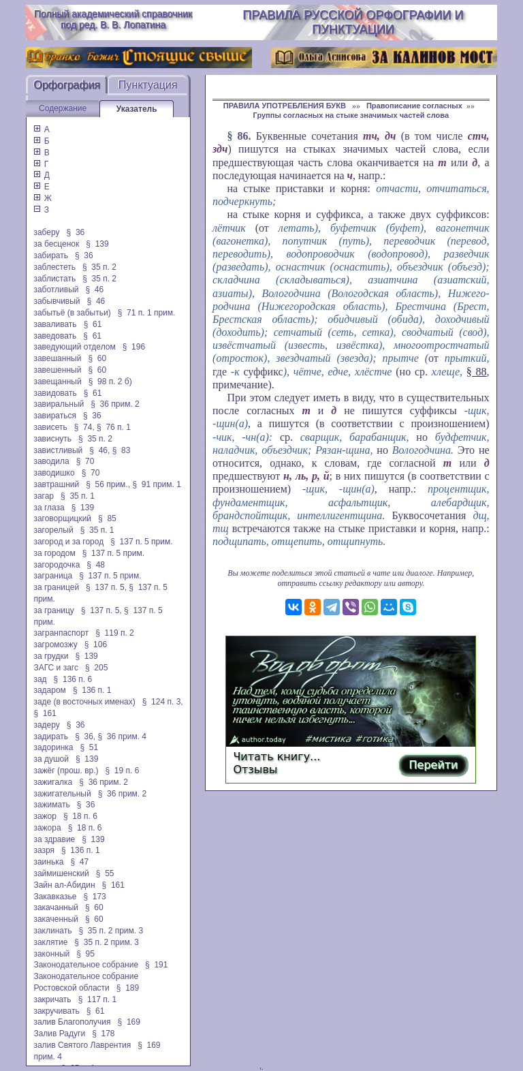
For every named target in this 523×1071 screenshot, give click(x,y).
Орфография (66, 85)
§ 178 (103, 1033)
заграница (52, 575)
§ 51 (89, 747)
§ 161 (44, 713)
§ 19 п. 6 (123, 770)
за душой (51, 759)
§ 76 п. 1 (114, 427)
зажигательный (62, 793)
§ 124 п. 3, (162, 702)
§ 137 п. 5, (106, 587)
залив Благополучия (71, 1022)
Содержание (62, 108)
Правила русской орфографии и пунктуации (352, 22)
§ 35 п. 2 (99, 267)
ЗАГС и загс (55, 667)
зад (39, 679)
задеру (46, 725)
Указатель (136, 109)
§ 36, (85, 736)
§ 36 (76, 232)
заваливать (54, 324)
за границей (56, 587)
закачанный (55, 907)
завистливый (57, 450)
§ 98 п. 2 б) (110, 381)
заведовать (54, 336)
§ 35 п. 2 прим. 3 (110, 930)
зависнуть (52, 439)
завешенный (57, 370)
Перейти (433, 764)
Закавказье (54, 896)
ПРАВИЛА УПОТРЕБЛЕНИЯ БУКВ (285, 106)
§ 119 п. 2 (114, 633)
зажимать (51, 804)
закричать (52, 999)
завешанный (57, 358)
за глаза (48, 507)
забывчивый (56, 301)
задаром (49, 690)
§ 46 (95, 289)
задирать (50, 736)
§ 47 (79, 862)
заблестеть (54, 267)
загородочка (56, 565)
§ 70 (85, 461)
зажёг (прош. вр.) (65, 770)
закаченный (55, 919)
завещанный (57, 381)
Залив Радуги (59, 1033)
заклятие (50, 942)
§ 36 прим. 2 (115, 404)
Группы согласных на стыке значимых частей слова (351, 115)
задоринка (53, 747)
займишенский (61, 873)
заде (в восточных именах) (84, 702)
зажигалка (52, 782)
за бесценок (56, 244)
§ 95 (85, 954)
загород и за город (68, 541)
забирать (50, 255)
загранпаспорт (61, 633)
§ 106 (95, 644)
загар (43, 496)
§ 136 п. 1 (92, 690)
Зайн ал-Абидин (64, 885)
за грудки (50, 656)
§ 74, (84, 427)
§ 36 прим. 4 (122, 736)
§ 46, (99, 450)
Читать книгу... (276, 756)
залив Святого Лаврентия (82, 1045)
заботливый (55, 289)
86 (243, 136)
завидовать (54, 393)
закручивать (56, 1011)
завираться (54, 415)
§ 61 (93, 324)
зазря (43, 850)
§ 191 (156, 964)
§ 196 (134, 347)
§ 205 (96, 667)
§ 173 (94, 896)
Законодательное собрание (85, 964)
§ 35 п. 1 (78, 496)
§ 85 (107, 518)
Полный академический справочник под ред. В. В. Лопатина (113, 19)
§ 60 (97, 358)
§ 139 (97, 244)
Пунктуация (148, 85)
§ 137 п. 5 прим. (141, 541)
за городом (54, 553)
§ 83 (121, 450)
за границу (53, 610)
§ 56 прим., (108, 484)
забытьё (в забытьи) (71, 312)
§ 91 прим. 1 (156, 484)
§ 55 (105, 873)
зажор (45, 816)
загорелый (53, 530)
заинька (48, 862)
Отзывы (255, 769)
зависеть (50, 427)
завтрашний (56, 484)
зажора (47, 828)
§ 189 (127, 988)
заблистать (54, 278)
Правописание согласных (414, 106)
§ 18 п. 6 (80, 816)
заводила (51, 461)
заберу (46, 232)
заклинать (52, 930)
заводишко (53, 473)
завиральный (58, 404)
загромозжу (55, 644)
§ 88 (476, 371)
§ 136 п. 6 (73, 679)
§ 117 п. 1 (97, 999)
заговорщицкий (62, 518)
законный (51, 954)
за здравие (54, 839)
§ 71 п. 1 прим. (147, 312)
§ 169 (129, 1022)
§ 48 (95, 565)
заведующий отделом (74, 347)
